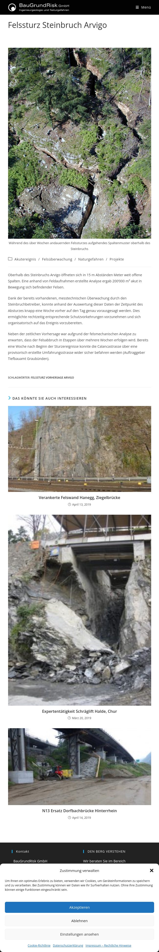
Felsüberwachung (57, 259)
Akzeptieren (79, 907)
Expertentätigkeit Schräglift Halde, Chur (79, 711)
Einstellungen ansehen (79, 934)
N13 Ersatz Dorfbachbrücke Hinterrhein (79, 810)
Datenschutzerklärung (68, 945)
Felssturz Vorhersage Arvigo (52, 377)
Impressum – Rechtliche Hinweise (108, 945)
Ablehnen (79, 920)
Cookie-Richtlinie (39, 945)
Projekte (117, 259)
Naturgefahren (91, 259)
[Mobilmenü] (143, 7)
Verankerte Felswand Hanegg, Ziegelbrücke (79, 497)
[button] (151, 870)
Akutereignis (25, 259)
